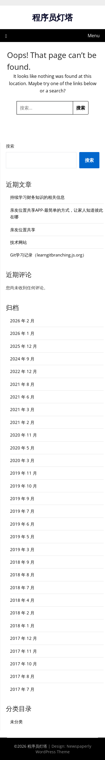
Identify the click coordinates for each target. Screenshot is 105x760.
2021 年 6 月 (22, 397)
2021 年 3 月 (22, 409)
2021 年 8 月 (22, 384)
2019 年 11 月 (23, 473)
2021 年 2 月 (22, 422)
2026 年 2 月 (22, 320)
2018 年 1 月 (22, 625)
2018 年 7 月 (22, 587)
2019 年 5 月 (22, 536)
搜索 (10, 146)
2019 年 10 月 (23, 486)
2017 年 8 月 (22, 676)
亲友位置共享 (22, 229)
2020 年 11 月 (23, 435)
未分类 (16, 721)
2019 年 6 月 (22, 524)
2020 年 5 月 (22, 448)
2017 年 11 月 (23, 651)
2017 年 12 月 (23, 638)
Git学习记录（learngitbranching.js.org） (48, 255)
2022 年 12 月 (23, 371)
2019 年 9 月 (22, 498)
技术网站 (18, 242)
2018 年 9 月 (22, 562)
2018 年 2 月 (22, 613)
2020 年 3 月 (22, 460)
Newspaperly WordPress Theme (63, 748)
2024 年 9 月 (22, 359)
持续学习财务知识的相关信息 (37, 197)
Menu (94, 35)
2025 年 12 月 (23, 346)
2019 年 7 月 (22, 511)
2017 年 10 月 (23, 663)
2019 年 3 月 (22, 549)
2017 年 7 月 (22, 689)
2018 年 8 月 (22, 574)
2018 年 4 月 (22, 600)
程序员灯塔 (52, 17)
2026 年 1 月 (22, 333)
